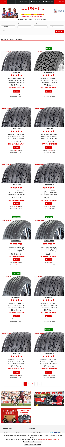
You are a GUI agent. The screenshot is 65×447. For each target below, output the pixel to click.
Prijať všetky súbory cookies (32, 442)
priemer (52, 24)
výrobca (3, 24)
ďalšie (38, 384)
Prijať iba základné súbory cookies (32, 444)
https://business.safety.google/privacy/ (49, 439)
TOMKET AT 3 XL (48, 72)
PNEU (32, 8)
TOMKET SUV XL (48, 184)
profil (35, 24)
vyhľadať (59, 31)
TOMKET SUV (16, 72)
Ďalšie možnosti (6, 31)
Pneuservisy (19, 432)
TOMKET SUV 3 (16, 241)
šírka (19, 24)
